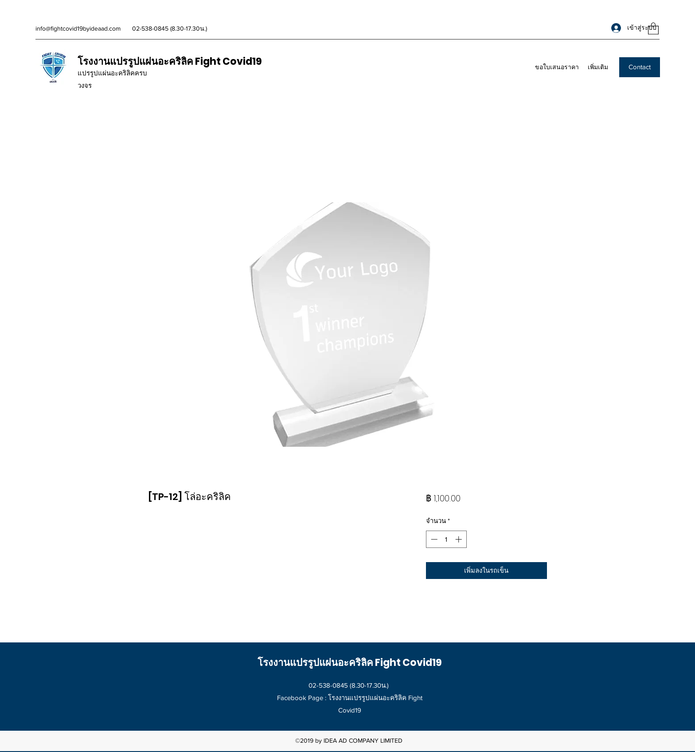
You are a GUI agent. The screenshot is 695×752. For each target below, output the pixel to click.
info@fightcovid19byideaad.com (78, 28)
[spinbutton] (446, 539)
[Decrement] (433, 539)
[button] (653, 28)
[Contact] (639, 67)
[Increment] (459, 539)
